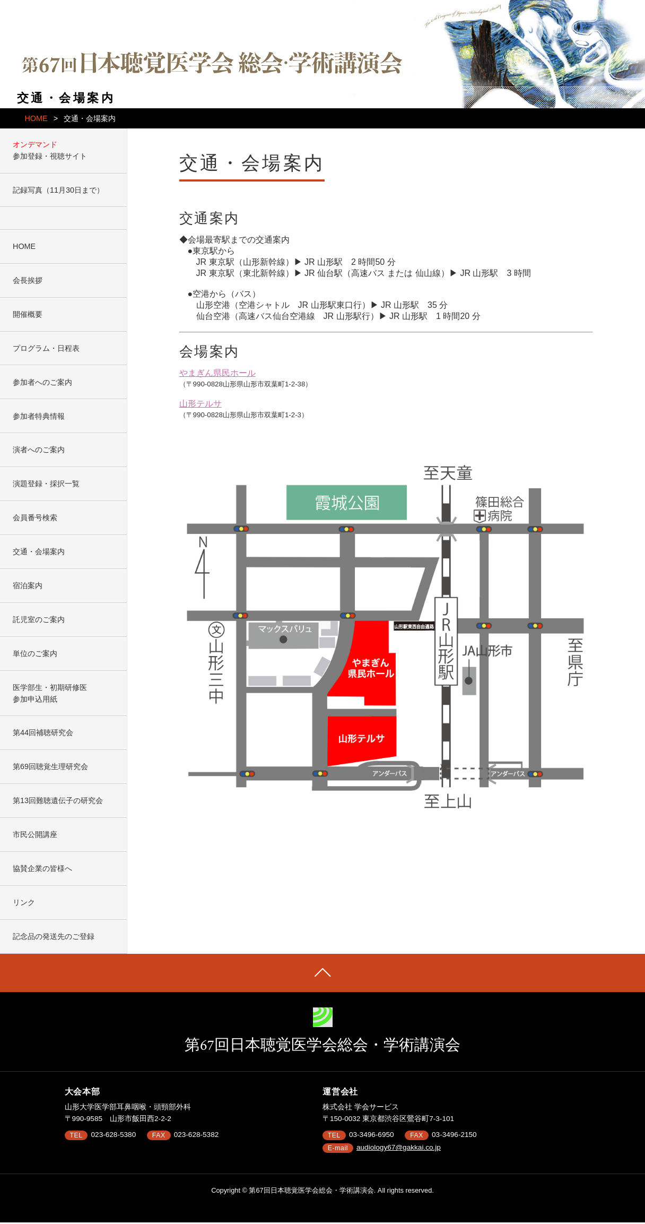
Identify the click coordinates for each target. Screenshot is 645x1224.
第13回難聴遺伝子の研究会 (58, 800)
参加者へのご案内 (42, 382)
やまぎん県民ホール (217, 372)
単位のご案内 (35, 653)
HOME (35, 118)
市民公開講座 (35, 834)
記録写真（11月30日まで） (58, 190)
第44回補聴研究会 (43, 732)
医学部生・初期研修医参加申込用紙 (50, 693)
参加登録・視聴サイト (50, 156)
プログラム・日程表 (46, 348)
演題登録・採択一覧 (46, 483)
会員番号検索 (35, 517)
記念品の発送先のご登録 (53, 936)
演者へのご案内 (39, 449)
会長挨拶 (27, 280)
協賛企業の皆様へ (42, 868)
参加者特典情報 (39, 416)
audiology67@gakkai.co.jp (398, 1147)
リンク (24, 902)
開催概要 (27, 314)
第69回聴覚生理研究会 (50, 766)
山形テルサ (200, 403)
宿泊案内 (27, 585)
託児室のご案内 (39, 619)
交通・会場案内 (39, 551)
